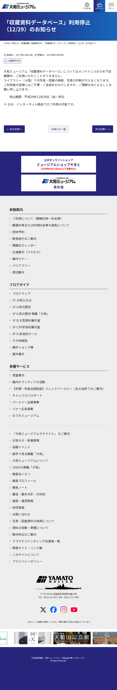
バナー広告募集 (22, 408)
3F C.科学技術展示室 (26, 327)
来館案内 (16, 209)
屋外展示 (18, 354)
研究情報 (18, 507)
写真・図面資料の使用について (33, 521)
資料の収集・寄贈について (30, 527)
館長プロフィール (24, 480)
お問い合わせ (21, 514)
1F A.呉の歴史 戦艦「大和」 (31, 313)
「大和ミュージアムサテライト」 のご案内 (41, 433)
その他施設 (19, 340)
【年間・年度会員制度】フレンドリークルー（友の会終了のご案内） (58, 388)
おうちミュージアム (25, 415)
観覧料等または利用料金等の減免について (40, 225)
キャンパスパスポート (27, 395)
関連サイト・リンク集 (27, 548)
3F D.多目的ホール (24, 333)
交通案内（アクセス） (27, 252)
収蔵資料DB (36, 43)
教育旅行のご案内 (24, 238)
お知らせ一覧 (58, 129)
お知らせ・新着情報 (20, 43)
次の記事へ (101, 129)
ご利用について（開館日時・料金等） (37, 218)
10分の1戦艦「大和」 (26, 467)
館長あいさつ (21, 474)
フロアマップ (21, 293)
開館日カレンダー (24, 245)
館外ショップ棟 (22, 347)
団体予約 (18, 232)
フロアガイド (19, 284)
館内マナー (19, 258)
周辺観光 (18, 272)
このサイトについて (25, 554)
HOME (7, 43)
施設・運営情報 (22, 501)
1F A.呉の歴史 (21, 307)
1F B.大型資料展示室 (26, 320)
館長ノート (19, 487)
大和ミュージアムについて (30, 460)
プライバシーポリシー (27, 561)
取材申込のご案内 (24, 534)
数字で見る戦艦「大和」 (28, 453)
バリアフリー (21, 265)
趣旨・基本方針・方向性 (28, 494)
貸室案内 (18, 375)
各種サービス (19, 366)
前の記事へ (16, 129)
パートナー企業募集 (25, 402)
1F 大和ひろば (21, 300)
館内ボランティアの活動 (28, 382)
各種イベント (21, 447)
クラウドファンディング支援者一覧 (36, 541)
